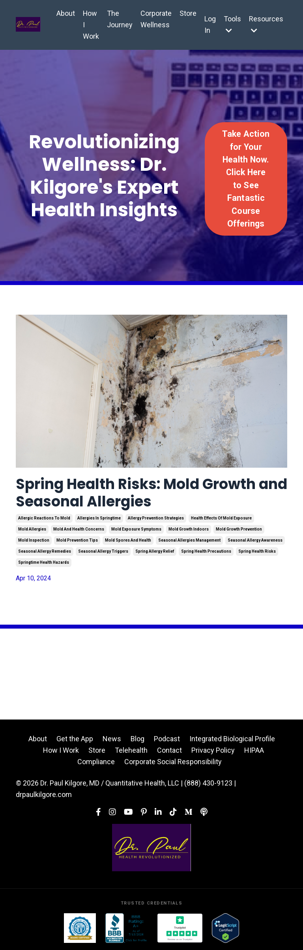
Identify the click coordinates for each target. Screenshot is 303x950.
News (112, 739)
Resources (266, 24)
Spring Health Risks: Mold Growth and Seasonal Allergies (151, 493)
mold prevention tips (77, 540)
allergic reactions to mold (44, 518)
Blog (137, 739)
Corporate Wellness (156, 19)
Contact (169, 750)
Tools (232, 24)
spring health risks (257, 551)
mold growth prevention (239, 529)
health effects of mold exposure (221, 518)
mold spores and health (128, 540)
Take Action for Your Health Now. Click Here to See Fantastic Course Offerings (245, 179)
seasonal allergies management (189, 540)
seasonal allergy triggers (103, 551)
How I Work (91, 24)
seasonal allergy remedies (44, 551)
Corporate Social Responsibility (173, 761)
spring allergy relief (154, 551)
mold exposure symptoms (136, 529)
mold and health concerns (78, 529)
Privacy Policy (213, 750)
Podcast (167, 739)
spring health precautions (206, 551)
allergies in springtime (99, 518)
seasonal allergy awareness (255, 540)
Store (188, 13)
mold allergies (32, 529)
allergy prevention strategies (156, 518)
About (65, 13)
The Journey (120, 19)
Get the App (74, 739)
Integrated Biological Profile (232, 739)
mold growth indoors (188, 529)
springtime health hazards (43, 562)
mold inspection (33, 540)
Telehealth (131, 750)
